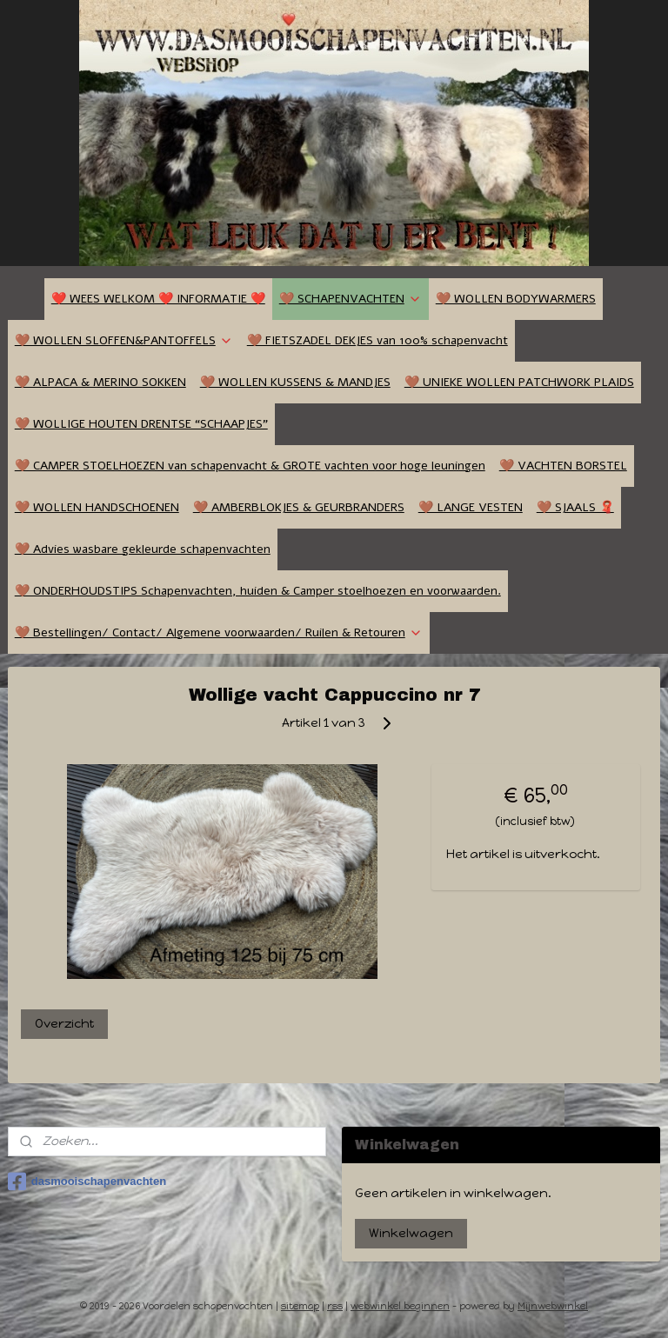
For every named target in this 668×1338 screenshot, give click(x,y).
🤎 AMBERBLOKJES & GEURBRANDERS (298, 507)
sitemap (300, 1306)
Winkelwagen (411, 1233)
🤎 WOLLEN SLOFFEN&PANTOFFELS (124, 340)
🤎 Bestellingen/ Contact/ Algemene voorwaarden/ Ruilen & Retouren (219, 632)
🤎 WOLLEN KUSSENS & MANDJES (295, 382)
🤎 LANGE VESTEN (470, 507)
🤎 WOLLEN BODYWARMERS (516, 298)
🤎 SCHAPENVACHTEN (350, 298)
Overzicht (64, 1023)
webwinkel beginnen (400, 1306)
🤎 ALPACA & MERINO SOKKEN (100, 382)
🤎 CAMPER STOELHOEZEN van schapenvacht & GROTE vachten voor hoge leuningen (250, 465)
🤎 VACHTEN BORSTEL (563, 465)
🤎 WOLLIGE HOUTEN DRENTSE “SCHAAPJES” (141, 424)
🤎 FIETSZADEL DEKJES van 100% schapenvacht (377, 340)
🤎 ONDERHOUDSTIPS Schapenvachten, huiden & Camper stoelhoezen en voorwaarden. (258, 590)
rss (335, 1306)
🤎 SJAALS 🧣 (575, 507)
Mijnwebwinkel (553, 1306)
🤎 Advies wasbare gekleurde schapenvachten (143, 549)
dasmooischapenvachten (87, 1181)
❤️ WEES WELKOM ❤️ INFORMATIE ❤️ (158, 298)
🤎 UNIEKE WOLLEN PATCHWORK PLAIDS (519, 382)
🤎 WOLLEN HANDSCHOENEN (97, 507)
